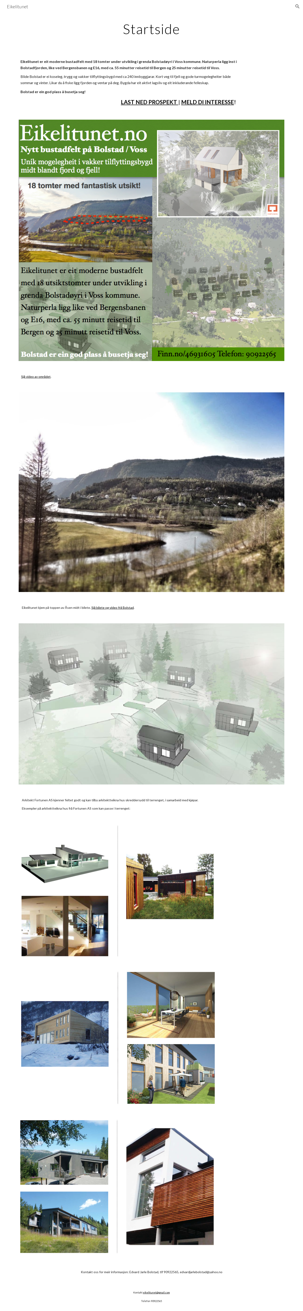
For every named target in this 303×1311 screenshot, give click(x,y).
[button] (297, 6)
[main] (151, 28)
